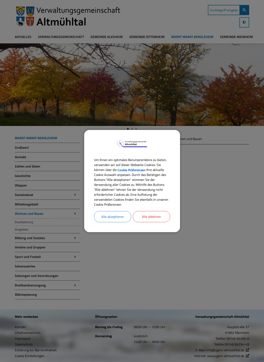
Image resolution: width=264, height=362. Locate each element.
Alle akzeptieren (112, 216)
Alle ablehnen (151, 216)
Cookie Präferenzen (131, 169)
